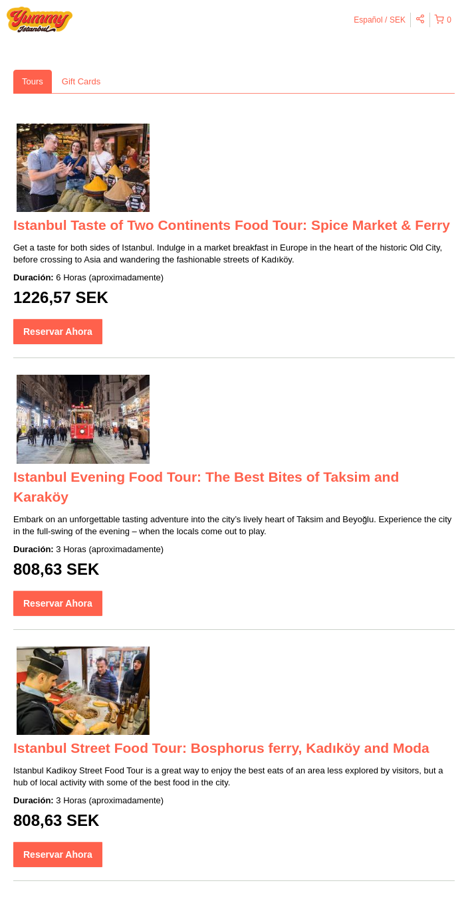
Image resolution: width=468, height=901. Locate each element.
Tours (32, 81)
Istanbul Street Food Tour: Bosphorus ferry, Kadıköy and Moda (221, 747)
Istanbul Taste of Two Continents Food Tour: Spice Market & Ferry (231, 225)
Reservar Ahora (57, 331)
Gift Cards (81, 81)
